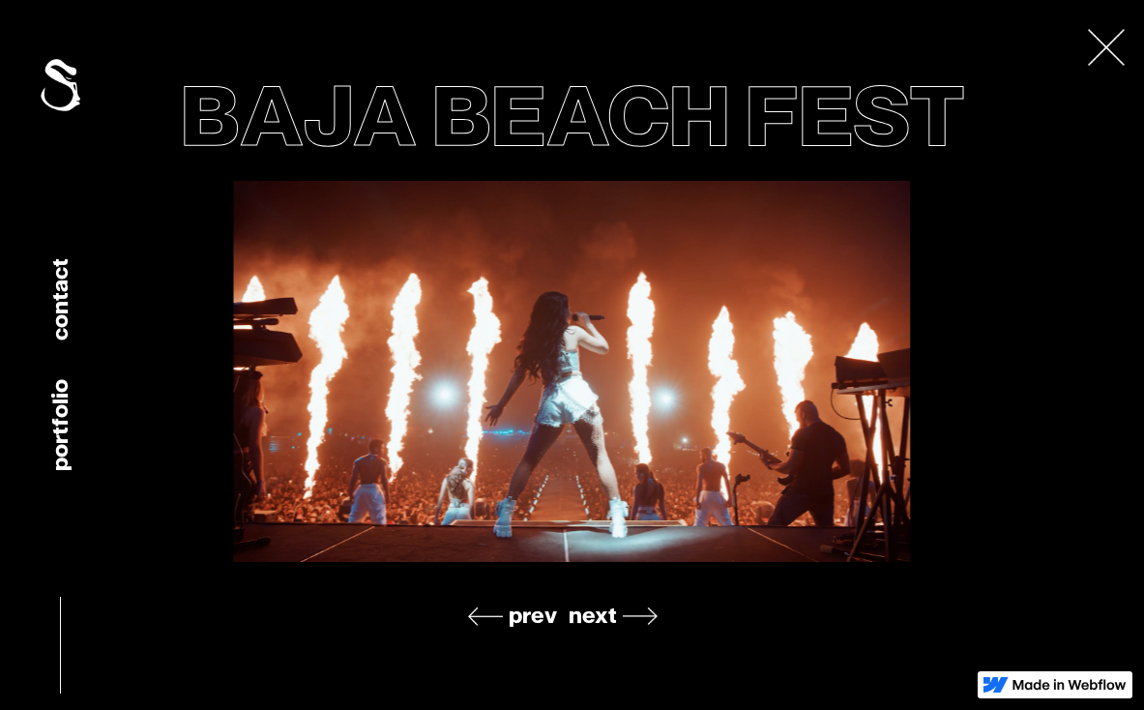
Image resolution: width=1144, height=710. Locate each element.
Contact (59, 299)
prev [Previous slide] (533, 616)
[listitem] (572, 371)
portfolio (59, 425)
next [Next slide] (593, 616)
